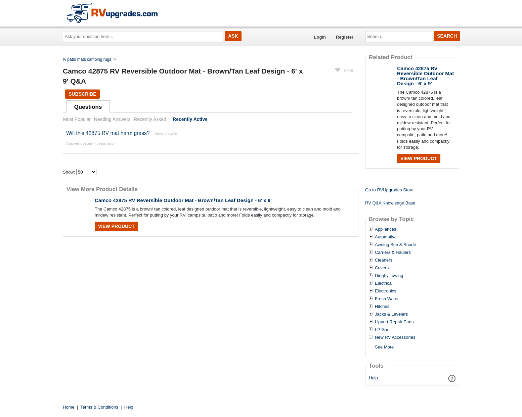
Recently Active (190, 119)
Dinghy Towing (389, 275)
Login (320, 37)
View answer (166, 133)
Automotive (386, 237)
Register (344, 37)
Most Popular (77, 119)
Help (373, 377)
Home (69, 407)
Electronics (385, 291)
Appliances (385, 229)
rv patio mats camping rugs (87, 59)
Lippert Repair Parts (394, 322)
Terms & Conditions (99, 407)
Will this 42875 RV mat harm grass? (107, 133)
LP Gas (382, 329)
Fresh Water (387, 298)
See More (384, 347)
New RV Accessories (395, 337)
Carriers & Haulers (393, 252)
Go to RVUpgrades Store (389, 189)
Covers (382, 268)
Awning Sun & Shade (395, 244)
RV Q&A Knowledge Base (390, 202)
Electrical (384, 283)
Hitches (382, 306)
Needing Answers (112, 119)
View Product (116, 226)
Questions (88, 107)
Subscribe (82, 94)
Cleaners (383, 260)
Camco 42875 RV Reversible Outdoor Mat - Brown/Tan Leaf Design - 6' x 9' (183, 200)
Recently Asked (150, 119)
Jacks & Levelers (391, 314)
